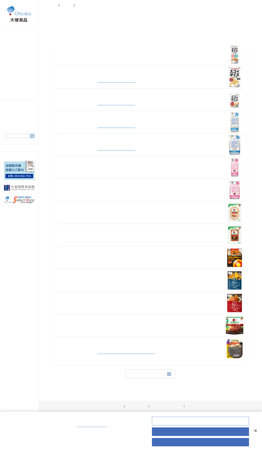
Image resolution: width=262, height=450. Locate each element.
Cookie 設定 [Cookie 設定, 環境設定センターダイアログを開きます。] (200, 423)
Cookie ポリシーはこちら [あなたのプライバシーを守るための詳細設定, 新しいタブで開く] (103, 427)
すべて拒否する (200, 433)
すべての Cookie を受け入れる (200, 444)
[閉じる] (255, 432)
